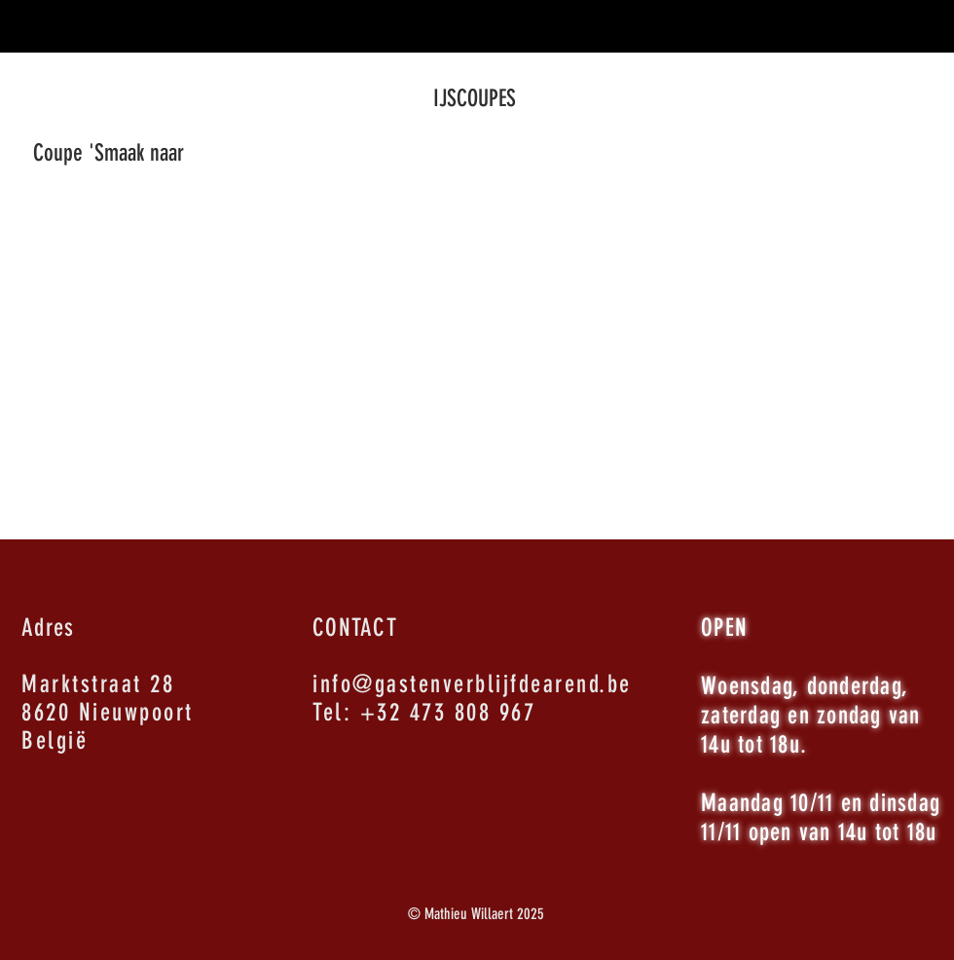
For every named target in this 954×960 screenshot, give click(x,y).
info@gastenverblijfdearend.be (472, 684)
